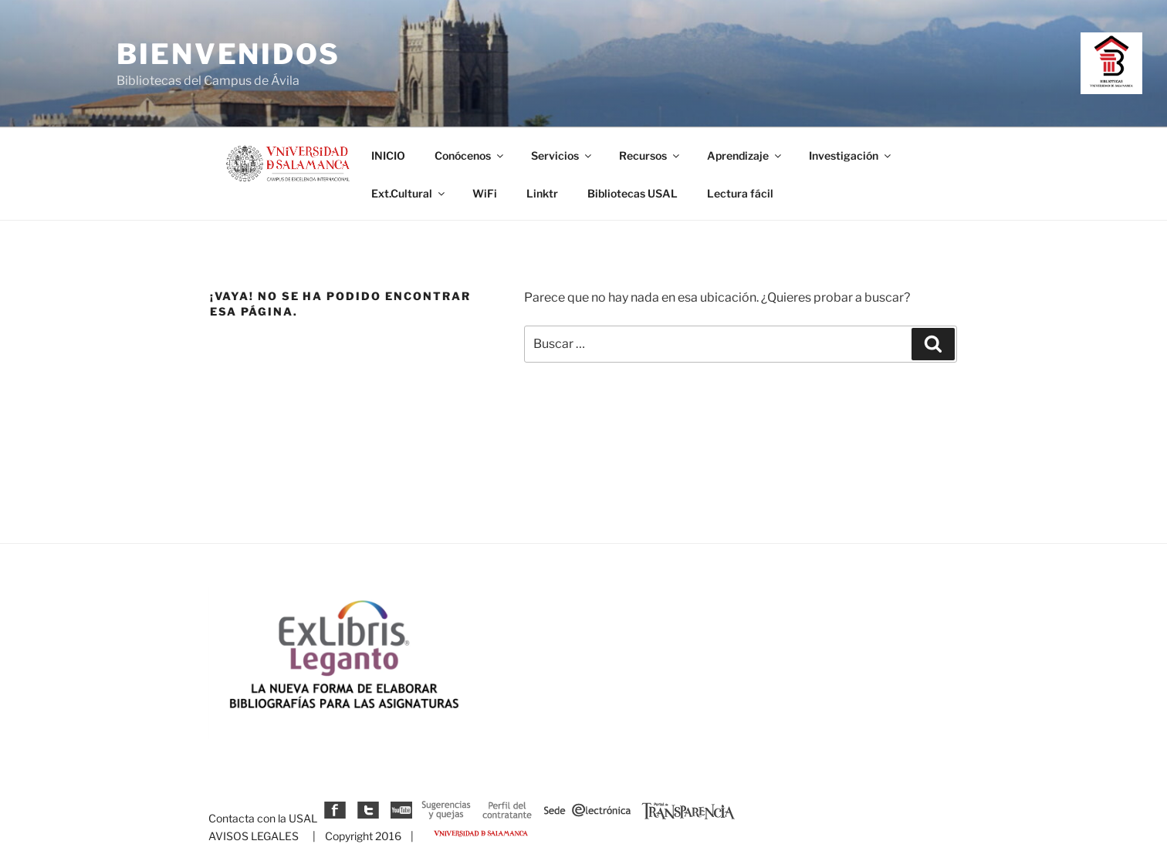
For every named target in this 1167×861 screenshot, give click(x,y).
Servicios (562, 155)
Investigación (851, 155)
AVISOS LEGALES (253, 835)
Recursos (650, 155)
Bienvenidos (228, 54)
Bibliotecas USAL (632, 193)
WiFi (484, 193)
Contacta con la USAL (262, 818)
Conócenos (470, 155)
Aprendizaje (745, 155)
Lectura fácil (740, 193)
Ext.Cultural (409, 193)
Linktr (542, 193)
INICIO (388, 155)
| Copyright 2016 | (361, 835)
